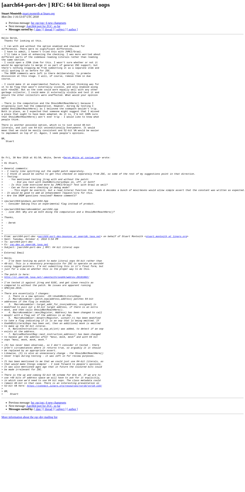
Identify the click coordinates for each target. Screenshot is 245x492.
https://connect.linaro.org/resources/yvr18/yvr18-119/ (64, 455)
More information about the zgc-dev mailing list (29, 488)
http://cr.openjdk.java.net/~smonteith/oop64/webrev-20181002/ (46, 325)
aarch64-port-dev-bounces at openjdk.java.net (69, 276)
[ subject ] (60, 29)
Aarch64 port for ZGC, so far (43, 26)
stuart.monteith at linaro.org (38, 13)
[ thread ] (48, 29)
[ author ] (72, 29)
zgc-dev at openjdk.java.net (29, 286)
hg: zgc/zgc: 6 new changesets (48, 22)
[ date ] (38, 29)
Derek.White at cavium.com (81, 182)
